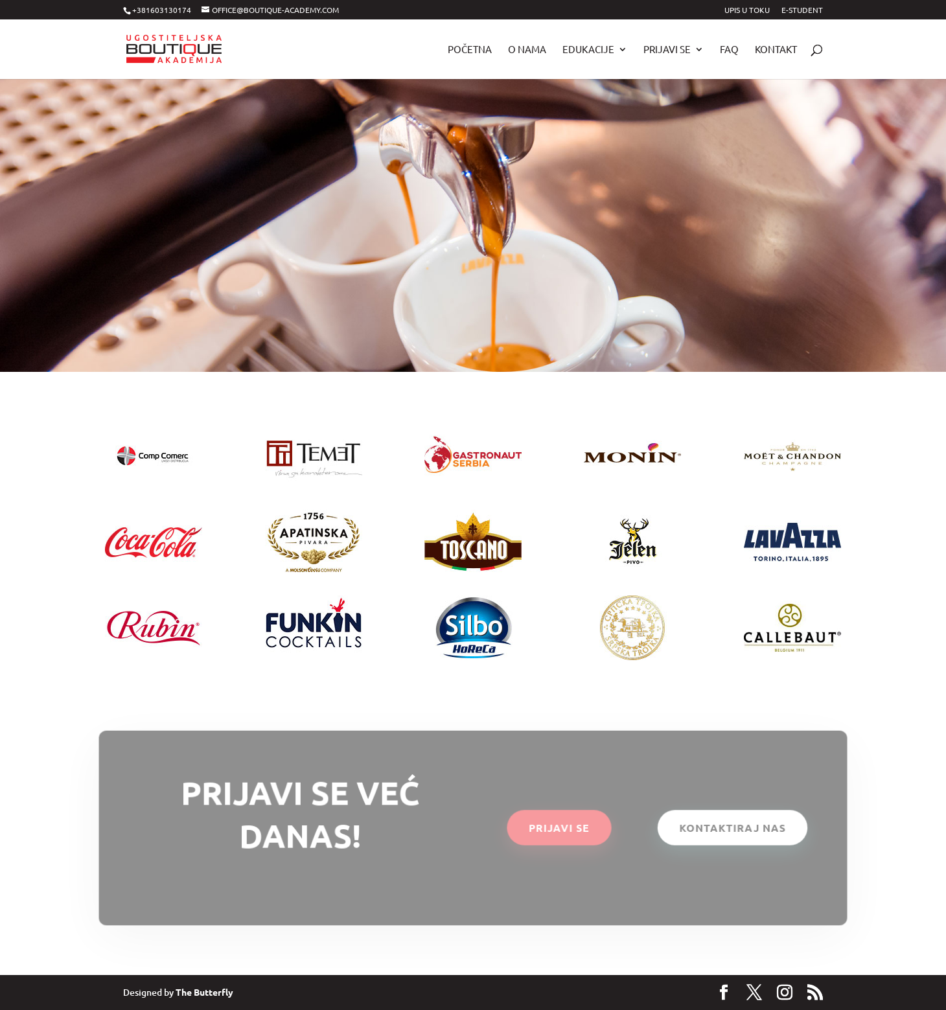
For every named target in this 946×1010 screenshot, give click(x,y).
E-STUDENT (802, 10)
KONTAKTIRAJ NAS (731, 827)
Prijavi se (667, 50)
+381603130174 (161, 10)
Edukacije (588, 50)
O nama (527, 50)
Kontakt (776, 50)
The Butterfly (204, 992)
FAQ (729, 50)
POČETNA (470, 50)
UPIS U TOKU (747, 10)
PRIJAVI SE (559, 827)
